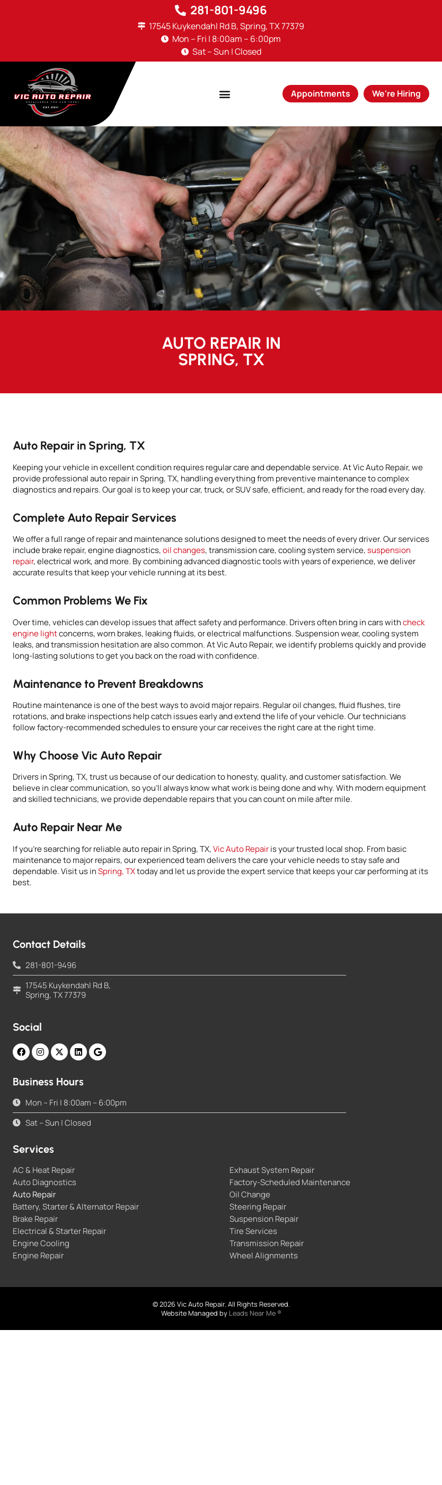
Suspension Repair (263, 1219)
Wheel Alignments (263, 1255)
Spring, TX (116, 871)
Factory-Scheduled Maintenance (289, 1182)
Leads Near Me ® (255, 1313)
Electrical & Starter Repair (59, 1231)
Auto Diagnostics (44, 1182)
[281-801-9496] (181, 10)
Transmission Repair (266, 1243)
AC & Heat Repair (44, 1170)
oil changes (184, 550)
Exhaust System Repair (271, 1170)
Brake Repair (35, 1219)
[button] (224, 93)
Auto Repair (34, 1194)
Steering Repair (257, 1207)
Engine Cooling (41, 1243)
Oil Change (249, 1194)
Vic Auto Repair (241, 848)
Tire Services (253, 1231)
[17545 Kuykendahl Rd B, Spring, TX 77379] (142, 26)
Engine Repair (38, 1255)
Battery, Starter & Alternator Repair (76, 1207)
